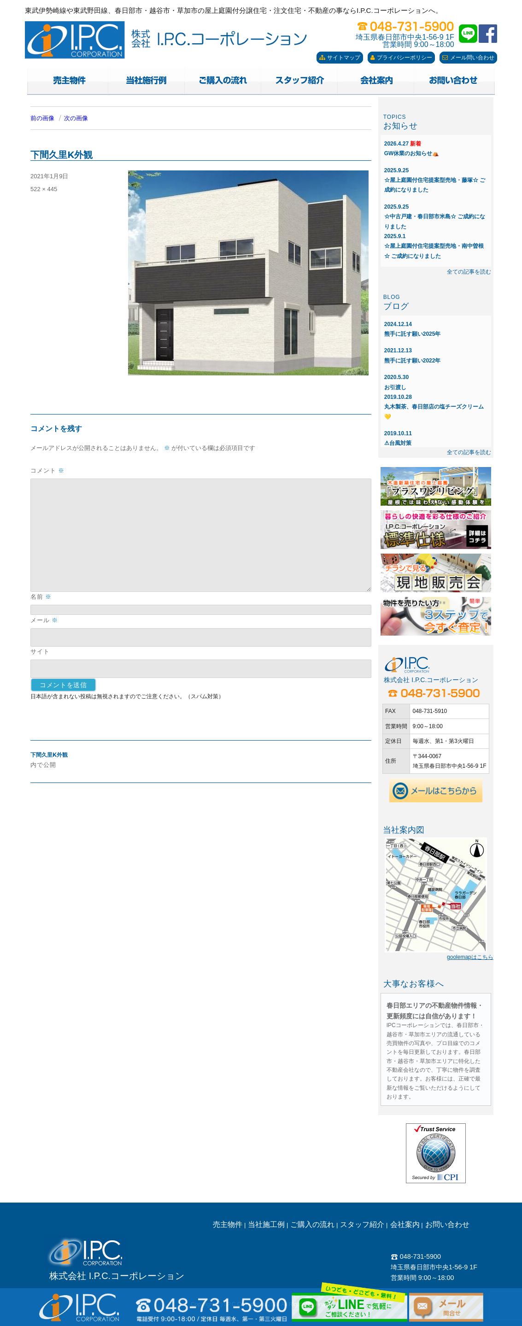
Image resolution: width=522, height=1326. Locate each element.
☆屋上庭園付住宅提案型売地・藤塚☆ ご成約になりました (434, 180)
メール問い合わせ (468, 57)
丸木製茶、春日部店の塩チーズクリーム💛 (434, 407)
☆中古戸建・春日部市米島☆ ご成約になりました (434, 217)
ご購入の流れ (312, 1224)
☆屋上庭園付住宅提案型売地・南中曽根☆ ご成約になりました (434, 246)
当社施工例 (266, 1224)
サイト (40, 651)
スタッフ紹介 (362, 1224)
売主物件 (227, 1224)
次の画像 (76, 118)
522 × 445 (43, 189)
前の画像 (42, 118)
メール (44, 620)
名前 (41, 597)
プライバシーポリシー (401, 57)
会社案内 (405, 1224)
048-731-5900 (416, 1256)
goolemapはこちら (470, 957)
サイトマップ (339, 57)
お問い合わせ (447, 1224)
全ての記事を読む (469, 272)
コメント (47, 470)
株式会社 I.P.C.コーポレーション (116, 1276)
